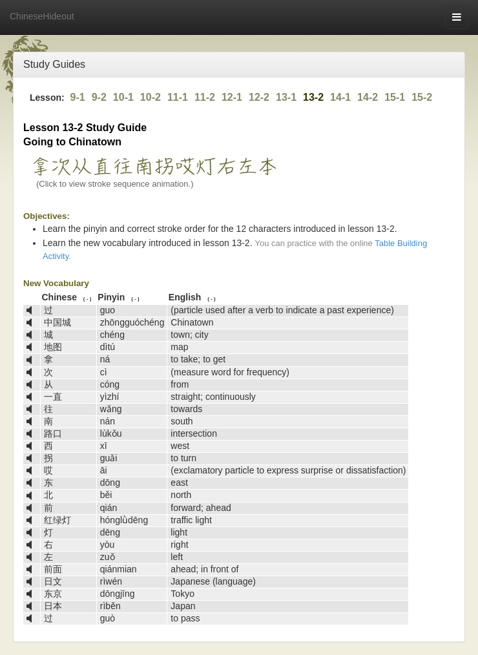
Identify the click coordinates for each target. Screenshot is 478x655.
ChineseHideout (42, 16)
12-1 (232, 97)
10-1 (123, 97)
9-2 (99, 97)
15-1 (394, 97)
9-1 (77, 97)
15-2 (421, 97)
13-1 (286, 97)
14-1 (340, 97)
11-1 (177, 97)
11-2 (204, 97)
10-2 (150, 97)
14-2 (367, 97)
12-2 (259, 97)
